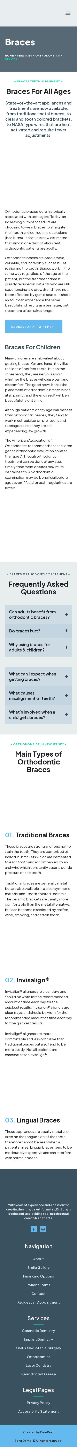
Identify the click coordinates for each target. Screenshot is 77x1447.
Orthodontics (38, 1356)
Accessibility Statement (38, 1411)
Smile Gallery (39, 1267)
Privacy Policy (38, 1402)
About (38, 1258)
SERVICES (24, 55)
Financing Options (38, 1276)
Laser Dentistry (38, 1365)
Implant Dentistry (38, 1339)
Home (9, 55)
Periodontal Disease (38, 1374)
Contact (38, 1293)
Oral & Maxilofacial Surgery (38, 1348)
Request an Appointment (38, 1302)
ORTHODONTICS (47, 55)
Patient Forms (38, 1284)
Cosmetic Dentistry (38, 1330)
